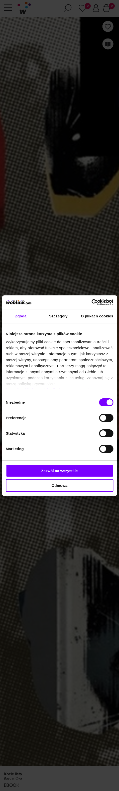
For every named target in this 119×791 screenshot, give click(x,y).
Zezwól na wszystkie (59, 471)
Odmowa (59, 485)
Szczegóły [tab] (58, 316)
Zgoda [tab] (21, 316)
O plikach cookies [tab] (97, 316)
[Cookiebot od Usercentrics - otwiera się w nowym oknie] (91, 302)
